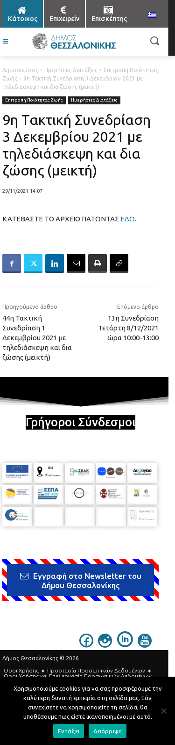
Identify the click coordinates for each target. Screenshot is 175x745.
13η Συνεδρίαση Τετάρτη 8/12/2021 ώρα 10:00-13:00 (128, 328)
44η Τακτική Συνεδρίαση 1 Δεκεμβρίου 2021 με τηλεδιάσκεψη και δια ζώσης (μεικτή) (37, 337)
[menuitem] (152, 15)
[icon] (86, 645)
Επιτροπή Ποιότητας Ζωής (34, 100)
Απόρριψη (107, 731)
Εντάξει (69, 731)
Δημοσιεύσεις (20, 70)
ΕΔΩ (127, 219)
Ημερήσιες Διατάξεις (71, 70)
